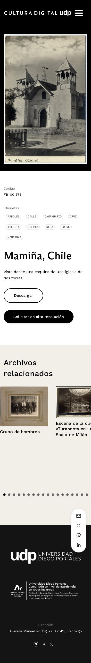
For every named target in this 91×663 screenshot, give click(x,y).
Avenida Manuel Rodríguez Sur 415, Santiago (45, 631)
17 (82, 494)
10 (48, 494)
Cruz (73, 216)
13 (62, 494)
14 (67, 494)
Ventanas (14, 237)
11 (53, 494)
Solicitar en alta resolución (38, 316)
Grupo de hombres (20, 431)
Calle (32, 216)
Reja (49, 227)
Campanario (53, 216)
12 (58, 494)
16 (77, 494)
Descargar (23, 295)
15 (72, 494)
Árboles (14, 216)
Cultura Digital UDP (38, 16)
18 (87, 494)
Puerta (33, 227)
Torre (65, 227)
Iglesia (14, 227)
